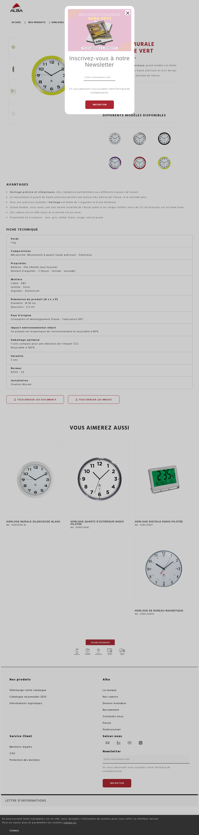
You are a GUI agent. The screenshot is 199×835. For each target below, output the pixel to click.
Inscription (99, 104)
